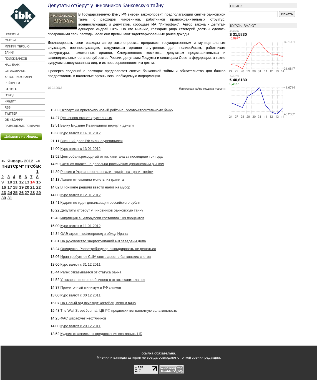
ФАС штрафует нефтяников (83, 318)
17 (9, 187)
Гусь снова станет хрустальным (86, 118)
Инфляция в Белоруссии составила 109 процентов (102, 218)
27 (27, 192)
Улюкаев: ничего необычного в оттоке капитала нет (103, 280)
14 (32, 182)
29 (38, 192)
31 (9, 197)
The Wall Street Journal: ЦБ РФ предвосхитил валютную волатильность (118, 310)
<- (3, 160)
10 (9, 182)
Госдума (208, 88)
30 (3, 197)
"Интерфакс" (168, 24)
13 (27, 182)
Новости (12, 34)
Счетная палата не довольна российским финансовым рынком (112, 164)
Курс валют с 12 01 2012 (81, 195)
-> (38, 160)
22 (38, 187)
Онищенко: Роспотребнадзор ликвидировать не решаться (108, 249)
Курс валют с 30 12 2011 (81, 295)
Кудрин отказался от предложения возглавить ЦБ (101, 334)
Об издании (14, 119)
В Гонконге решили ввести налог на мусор (95, 187)
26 (21, 192)
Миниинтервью (17, 46)
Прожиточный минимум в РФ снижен (91, 287)
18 (15, 187)
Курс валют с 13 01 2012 (81, 149)
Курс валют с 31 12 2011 (81, 264)
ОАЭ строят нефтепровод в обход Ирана (94, 233)
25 (15, 192)
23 (3, 192)
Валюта (11, 89)
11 (15, 182)
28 (32, 192)
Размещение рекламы (22, 125)
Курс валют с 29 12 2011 (81, 326)
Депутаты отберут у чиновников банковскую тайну (102, 210)
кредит (10, 101)
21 (32, 187)
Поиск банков (16, 58)
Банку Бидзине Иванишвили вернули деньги (97, 125)
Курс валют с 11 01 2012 (81, 226)
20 (27, 187)
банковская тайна (190, 88)
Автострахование (19, 77)
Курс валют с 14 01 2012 (81, 133)
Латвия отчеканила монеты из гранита (92, 179)
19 (21, 187)
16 (3, 187)
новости (220, 88)
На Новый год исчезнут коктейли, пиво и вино (98, 303)
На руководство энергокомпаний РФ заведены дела (103, 241)
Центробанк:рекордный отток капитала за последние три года (112, 156)
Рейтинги (12, 83)
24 (9, 192)
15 (38, 182)
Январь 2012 (20, 160)
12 (21, 182)
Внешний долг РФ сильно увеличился (92, 141)
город (9, 95)
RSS (8, 107)
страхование (15, 70)
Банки (9, 52)
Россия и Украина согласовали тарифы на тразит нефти (107, 172)
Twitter (11, 113)
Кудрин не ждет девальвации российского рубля (100, 202)
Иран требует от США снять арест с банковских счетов (106, 257)
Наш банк (12, 64)
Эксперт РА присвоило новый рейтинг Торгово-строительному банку (117, 110)
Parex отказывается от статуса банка (91, 272)
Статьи (10, 40)
